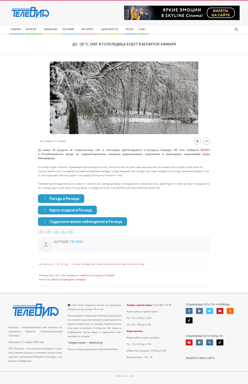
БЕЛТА (205, 149)
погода (121, 265)
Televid (76, 243)
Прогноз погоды (135, 265)
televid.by (13, 328)
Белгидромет (89, 265)
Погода (64, 265)
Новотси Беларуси (106, 265)
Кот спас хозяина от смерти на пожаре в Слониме (85, 277)
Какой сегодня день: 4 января (68, 281)
